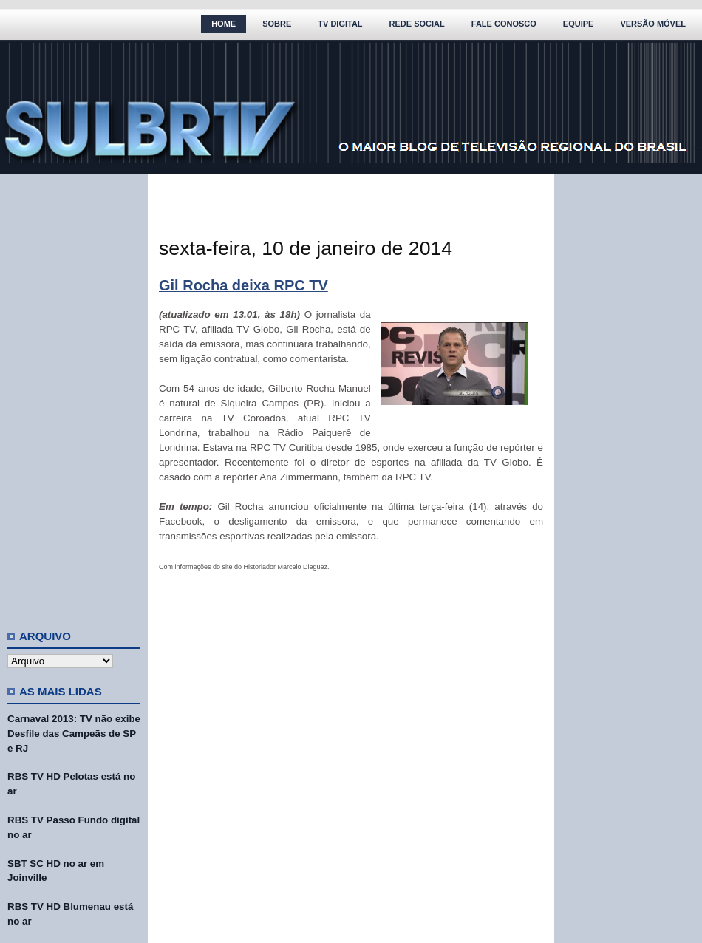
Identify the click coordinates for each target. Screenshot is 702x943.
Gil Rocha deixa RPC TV (243, 285)
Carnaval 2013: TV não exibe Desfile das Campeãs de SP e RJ (73, 733)
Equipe (578, 23)
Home (223, 23)
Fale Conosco (503, 23)
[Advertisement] (73, 395)
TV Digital (340, 23)
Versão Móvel (653, 23)
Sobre (276, 23)
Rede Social (417, 23)
